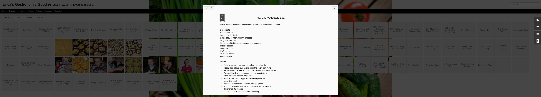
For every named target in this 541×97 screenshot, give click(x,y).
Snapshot (48, 11)
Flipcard (12, 11)
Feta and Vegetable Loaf (422, 34)
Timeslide (58, 11)
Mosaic (31, 11)
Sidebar (39, 11)
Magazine (22, 11)
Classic (4, 11)
